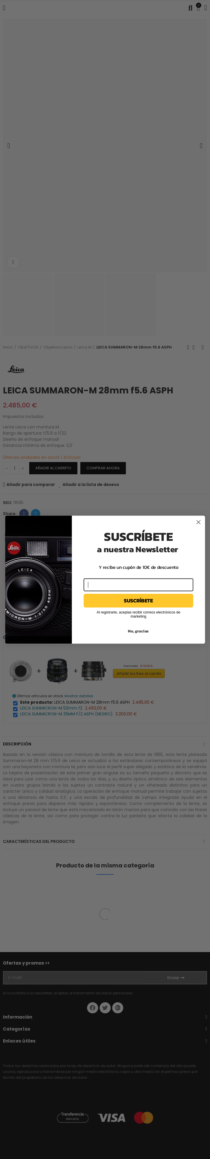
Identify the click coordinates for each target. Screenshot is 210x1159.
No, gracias (138, 631)
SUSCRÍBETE (138, 600)
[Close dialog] (198, 522)
